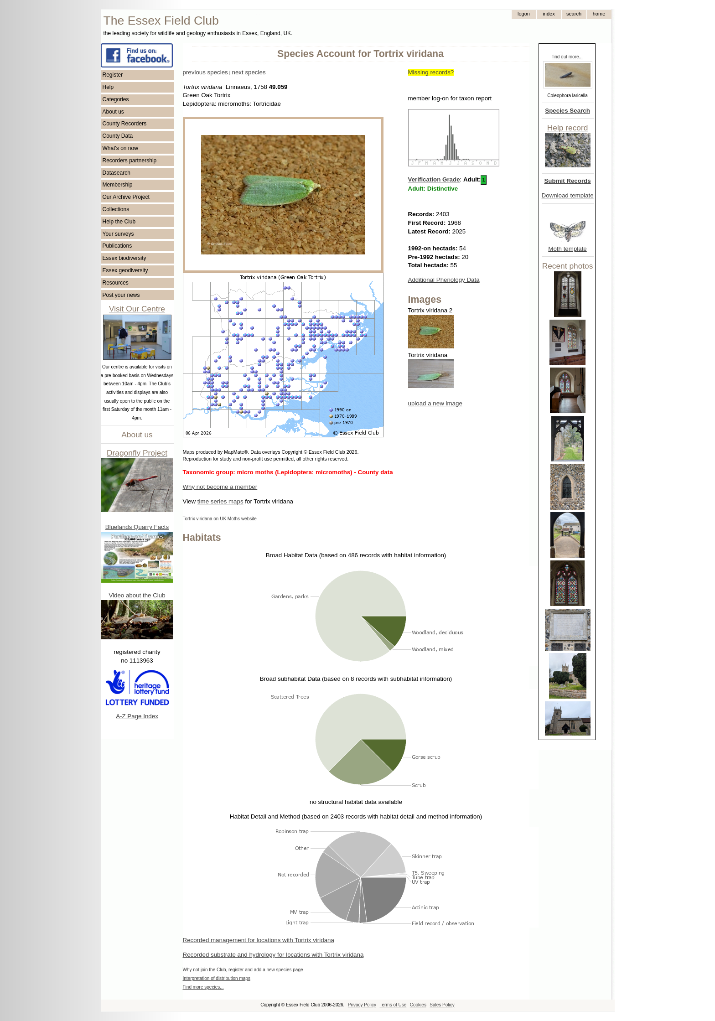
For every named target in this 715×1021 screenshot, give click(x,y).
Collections (116, 209)
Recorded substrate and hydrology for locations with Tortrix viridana (273, 954)
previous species (205, 72)
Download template (568, 195)
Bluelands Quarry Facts (137, 526)
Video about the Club (137, 595)
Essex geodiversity (125, 270)
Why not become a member (220, 486)
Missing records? (431, 72)
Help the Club (119, 221)
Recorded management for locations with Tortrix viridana (258, 940)
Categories (116, 99)
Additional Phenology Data (444, 279)
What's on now (120, 148)
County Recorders (125, 123)
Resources (116, 283)
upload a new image (435, 403)
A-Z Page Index (137, 716)
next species (248, 72)
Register (113, 75)
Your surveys (118, 234)
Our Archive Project (126, 197)
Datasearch (116, 173)
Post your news (121, 295)
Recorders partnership (130, 160)
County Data (118, 136)
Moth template (567, 248)
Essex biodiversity (124, 258)
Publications (117, 246)
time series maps (220, 501)
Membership (118, 184)
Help (108, 87)
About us (113, 112)
